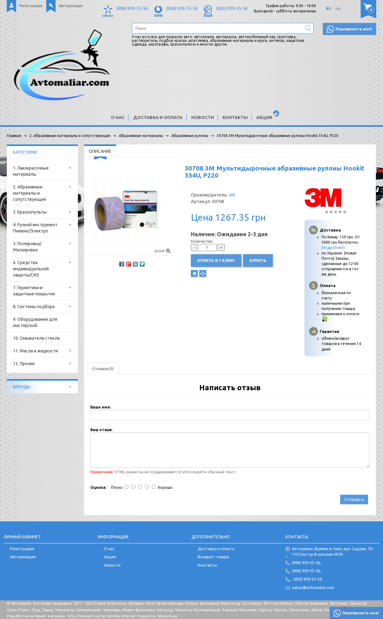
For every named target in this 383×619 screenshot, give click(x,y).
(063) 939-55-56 (232, 8)
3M (232, 194)
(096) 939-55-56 (132, 8)
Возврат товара (213, 557)
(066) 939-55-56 (182, 8)
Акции (264, 117)
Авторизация (71, 6)
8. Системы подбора (34, 306)
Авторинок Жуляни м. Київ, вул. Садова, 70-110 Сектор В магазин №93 (333, 551)
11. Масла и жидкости (35, 350)
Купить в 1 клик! (216, 260)
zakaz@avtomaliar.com (313, 587)
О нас (117, 117)
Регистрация (30, 6)
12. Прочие (24, 363)
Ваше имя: (100, 407)
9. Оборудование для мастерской (35, 322)
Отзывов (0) (103, 369)
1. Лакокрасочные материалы (31, 171)
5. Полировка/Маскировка (27, 246)
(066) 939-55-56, (306, 570)
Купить (258, 260)
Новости (202, 117)
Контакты (235, 117)
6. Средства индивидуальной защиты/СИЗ (31, 268)
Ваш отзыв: (101, 430)
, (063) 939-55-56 (307, 579)
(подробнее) (333, 247)
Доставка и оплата (157, 117)
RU (328, 9)
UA (338, 9)
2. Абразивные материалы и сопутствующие (29, 193)
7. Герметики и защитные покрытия (34, 290)
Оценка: (98, 487)
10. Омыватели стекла (36, 338)
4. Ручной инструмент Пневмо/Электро (35, 227)
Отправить (354, 499)
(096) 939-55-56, (306, 562)
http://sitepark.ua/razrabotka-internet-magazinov (112, 616)
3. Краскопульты (30, 212)
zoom (162, 251)
